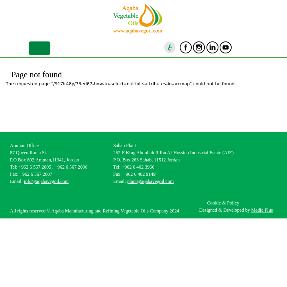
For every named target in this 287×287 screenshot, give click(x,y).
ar (170, 47)
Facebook (186, 47)
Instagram (199, 47)
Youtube (226, 47)
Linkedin (212, 47)
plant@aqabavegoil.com (150, 181)
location (252, 47)
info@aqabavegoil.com (46, 181)
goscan (239, 47)
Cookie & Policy (223, 203)
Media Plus (262, 210)
